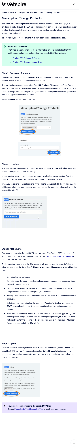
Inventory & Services (53, 13)
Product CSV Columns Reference (26, 58)
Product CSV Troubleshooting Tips (27, 62)
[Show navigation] (74, 443)
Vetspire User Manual (9, 13)
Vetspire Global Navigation (28, 13)
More (41, 13)
